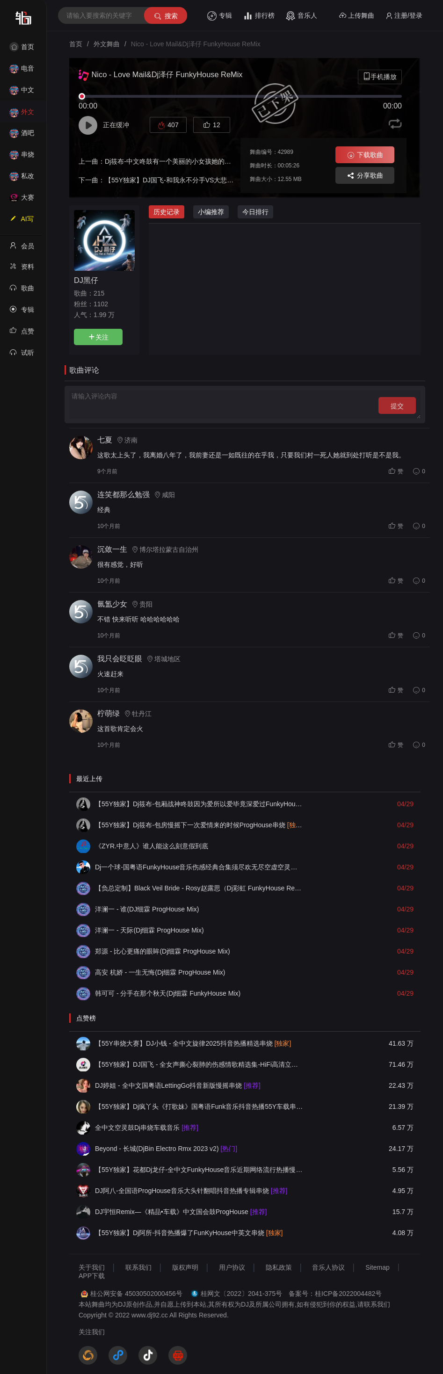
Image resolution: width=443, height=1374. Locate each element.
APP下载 (92, 1276)
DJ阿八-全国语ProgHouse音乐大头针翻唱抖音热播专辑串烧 (191, 1190)
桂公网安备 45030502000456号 (136, 1293)
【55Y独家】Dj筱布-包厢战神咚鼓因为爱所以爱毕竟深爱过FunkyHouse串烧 (199, 804)
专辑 (219, 16)
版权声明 (185, 1267)
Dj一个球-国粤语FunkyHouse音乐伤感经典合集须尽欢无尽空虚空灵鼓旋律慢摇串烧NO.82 (199, 867)
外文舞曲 (21, 115)
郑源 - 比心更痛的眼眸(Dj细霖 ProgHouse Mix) (162, 951)
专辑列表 (21, 312)
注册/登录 (403, 16)
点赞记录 (21, 334)
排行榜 (259, 16)
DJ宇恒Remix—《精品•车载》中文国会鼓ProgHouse (181, 1211)
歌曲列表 (21, 291)
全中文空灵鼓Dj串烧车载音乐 (146, 1127)
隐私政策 (279, 1267)
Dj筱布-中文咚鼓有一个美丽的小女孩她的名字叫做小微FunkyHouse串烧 (209, 161)
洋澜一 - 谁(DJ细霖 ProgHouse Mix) (147, 909)
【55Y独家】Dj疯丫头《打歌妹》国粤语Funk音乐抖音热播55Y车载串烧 (199, 1106)
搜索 (165, 16)
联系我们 (138, 1267)
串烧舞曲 (21, 157)
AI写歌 (21, 222)
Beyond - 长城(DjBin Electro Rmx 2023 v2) (166, 1148)
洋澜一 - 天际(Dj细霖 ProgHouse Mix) (149, 930)
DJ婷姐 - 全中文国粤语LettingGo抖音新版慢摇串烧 (178, 1085)
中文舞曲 (21, 93)
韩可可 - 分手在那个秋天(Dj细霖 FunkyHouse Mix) (167, 993)
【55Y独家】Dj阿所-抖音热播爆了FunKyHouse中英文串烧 (189, 1233)
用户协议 (232, 1267)
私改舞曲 (21, 179)
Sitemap (377, 1267)
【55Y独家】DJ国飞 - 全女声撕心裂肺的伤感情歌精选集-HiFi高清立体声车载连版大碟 (199, 1064)
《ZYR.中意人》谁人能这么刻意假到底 (151, 846)
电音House (21, 71)
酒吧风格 (21, 136)
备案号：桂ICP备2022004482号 (335, 1293)
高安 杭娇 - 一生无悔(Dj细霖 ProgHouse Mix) (160, 972)
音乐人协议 (328, 1267)
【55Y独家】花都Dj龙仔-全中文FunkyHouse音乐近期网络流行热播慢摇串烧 (199, 1169)
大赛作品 (21, 200)
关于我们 (92, 1267)
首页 (21, 46)
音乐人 (301, 16)
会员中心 (21, 249)
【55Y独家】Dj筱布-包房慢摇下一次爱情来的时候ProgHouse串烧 (199, 825)
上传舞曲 (356, 16)
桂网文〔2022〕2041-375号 (241, 1293)
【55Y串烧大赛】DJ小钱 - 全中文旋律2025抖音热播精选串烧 (193, 1043)
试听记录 (21, 355)
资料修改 (21, 269)
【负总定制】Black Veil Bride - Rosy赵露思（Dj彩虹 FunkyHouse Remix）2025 (199, 888)
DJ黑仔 (86, 280)
